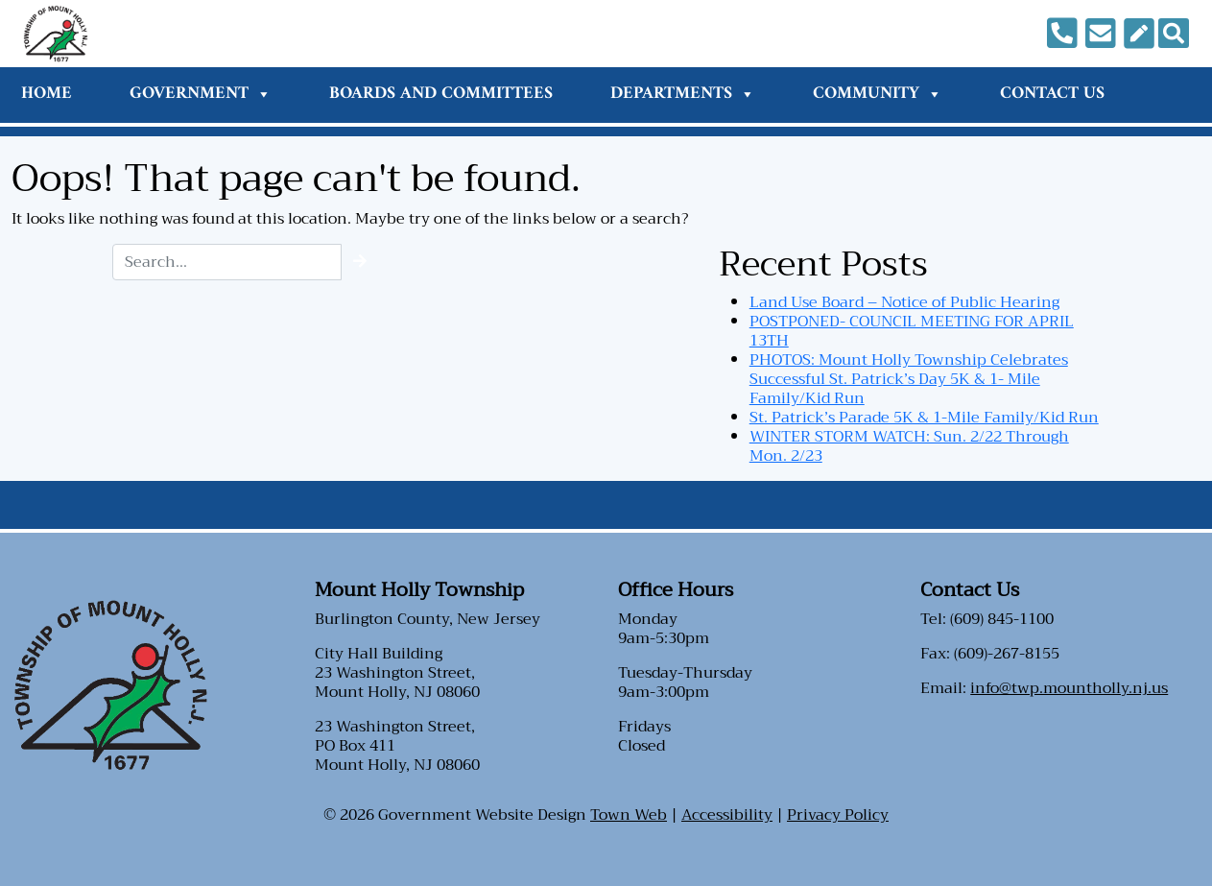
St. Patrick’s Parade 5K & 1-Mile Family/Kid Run (924, 417)
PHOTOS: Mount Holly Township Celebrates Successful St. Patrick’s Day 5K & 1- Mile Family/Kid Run (908, 379)
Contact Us (1052, 93)
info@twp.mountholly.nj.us (1069, 688)
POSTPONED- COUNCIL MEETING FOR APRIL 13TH (911, 331)
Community (877, 93)
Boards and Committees (441, 93)
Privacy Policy (838, 815)
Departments (682, 93)
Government (201, 93)
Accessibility (726, 815)
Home (46, 93)
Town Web (628, 815)
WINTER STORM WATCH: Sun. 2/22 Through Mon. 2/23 (909, 446)
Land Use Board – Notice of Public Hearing (904, 302)
